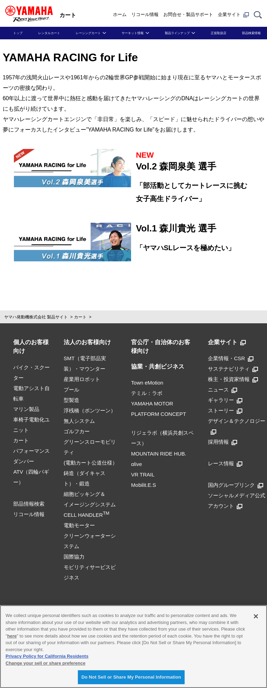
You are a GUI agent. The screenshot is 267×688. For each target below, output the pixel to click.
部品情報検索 (28, 504)
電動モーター (79, 525)
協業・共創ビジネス (157, 366)
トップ (18, 33)
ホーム (120, 14)
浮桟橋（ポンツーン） (90, 410)
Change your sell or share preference (46, 663)
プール (71, 390)
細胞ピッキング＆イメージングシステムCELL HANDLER (90, 504)
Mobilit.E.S (143, 485)
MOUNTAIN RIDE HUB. (158, 454)
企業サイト (233, 14)
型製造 (71, 400)
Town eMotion (147, 383)
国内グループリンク (235, 485)
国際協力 (74, 557)
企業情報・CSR (230, 358)
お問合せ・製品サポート (188, 14)
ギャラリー (225, 400)
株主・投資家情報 (233, 379)
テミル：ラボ (146, 393)
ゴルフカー (77, 431)
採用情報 (222, 442)
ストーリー (225, 410)
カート (80, 317)
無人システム (79, 421)
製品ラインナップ (177, 33)
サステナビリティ (233, 369)
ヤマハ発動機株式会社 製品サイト (36, 317)
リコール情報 (145, 14)
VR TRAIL (142, 474)
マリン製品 (26, 409)
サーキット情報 (133, 33)
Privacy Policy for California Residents (47, 656)
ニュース (222, 390)
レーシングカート (88, 33)
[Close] (256, 616)
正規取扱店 (218, 33)
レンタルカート (49, 33)
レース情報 (225, 463)
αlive (136, 464)
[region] (133, 646)
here (12, 636)
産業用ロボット (82, 379)
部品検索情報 (251, 33)
